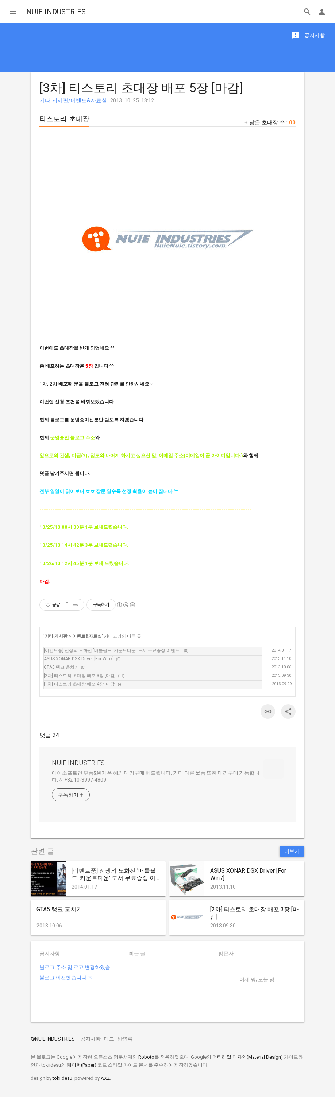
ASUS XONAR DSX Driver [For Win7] (79, 658)
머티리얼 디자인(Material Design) (247, 1057)
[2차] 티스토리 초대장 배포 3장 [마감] (80, 675)
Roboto (146, 1057)
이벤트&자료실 (87, 636)
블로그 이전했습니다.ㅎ (66, 977)
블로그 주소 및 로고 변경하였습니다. (80, 967)
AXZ (105, 1078)
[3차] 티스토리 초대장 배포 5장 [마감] (141, 87)
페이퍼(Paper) (81, 1065)
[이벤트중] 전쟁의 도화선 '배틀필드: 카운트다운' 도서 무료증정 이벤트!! (113, 650)
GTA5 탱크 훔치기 (61, 667)
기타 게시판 (56, 636)
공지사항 (90, 1039)
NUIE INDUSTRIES (56, 11)
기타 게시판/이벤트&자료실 (73, 100)
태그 (109, 1039)
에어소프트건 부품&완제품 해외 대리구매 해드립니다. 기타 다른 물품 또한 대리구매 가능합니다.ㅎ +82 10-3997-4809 (155, 776)
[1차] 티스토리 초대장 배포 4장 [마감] (80, 684)
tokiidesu (62, 1078)
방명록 (125, 1039)
